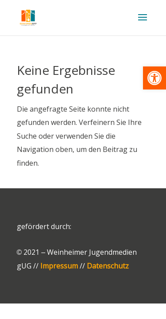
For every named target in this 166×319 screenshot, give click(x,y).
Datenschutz (108, 266)
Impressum (59, 266)
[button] (154, 77)
